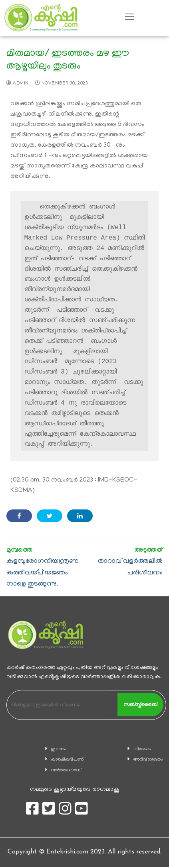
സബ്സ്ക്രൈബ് (140, 704)
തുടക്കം (58, 749)
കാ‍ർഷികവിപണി (68, 759)
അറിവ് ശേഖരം (148, 759)
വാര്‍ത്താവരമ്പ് (66, 770)
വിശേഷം (143, 749)
